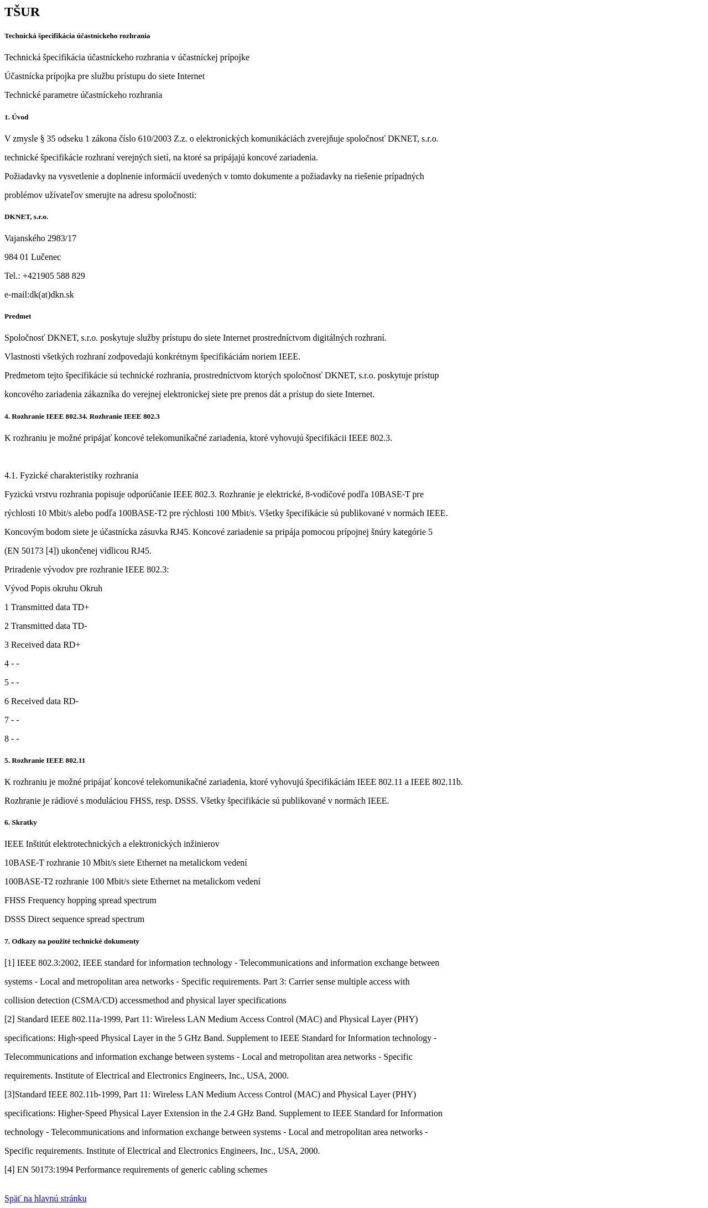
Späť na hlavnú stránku (45, 1198)
